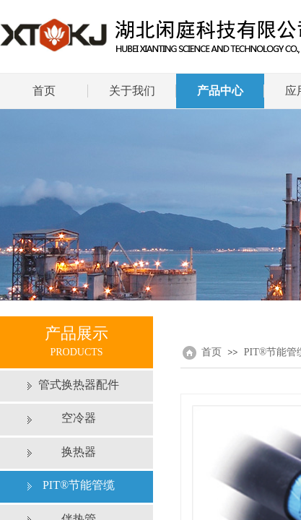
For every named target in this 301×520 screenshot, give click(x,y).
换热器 (78, 452)
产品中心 (220, 90)
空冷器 (78, 418)
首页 (44, 90)
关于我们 (132, 90)
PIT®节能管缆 (79, 485)
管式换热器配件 (78, 384)
